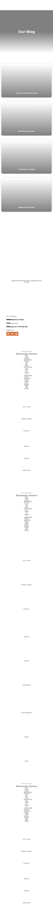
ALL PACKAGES (43, 66)
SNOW (26, 737)
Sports (26, 446)
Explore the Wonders (26, 207)
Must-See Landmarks (26, 131)
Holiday (26, 431)
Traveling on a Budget (26, 169)
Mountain (26, 470)
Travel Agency (26, 419)
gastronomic (26, 713)
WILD (26, 761)
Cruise (26, 458)
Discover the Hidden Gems (26, 93)
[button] (8, 334)
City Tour (26, 407)
